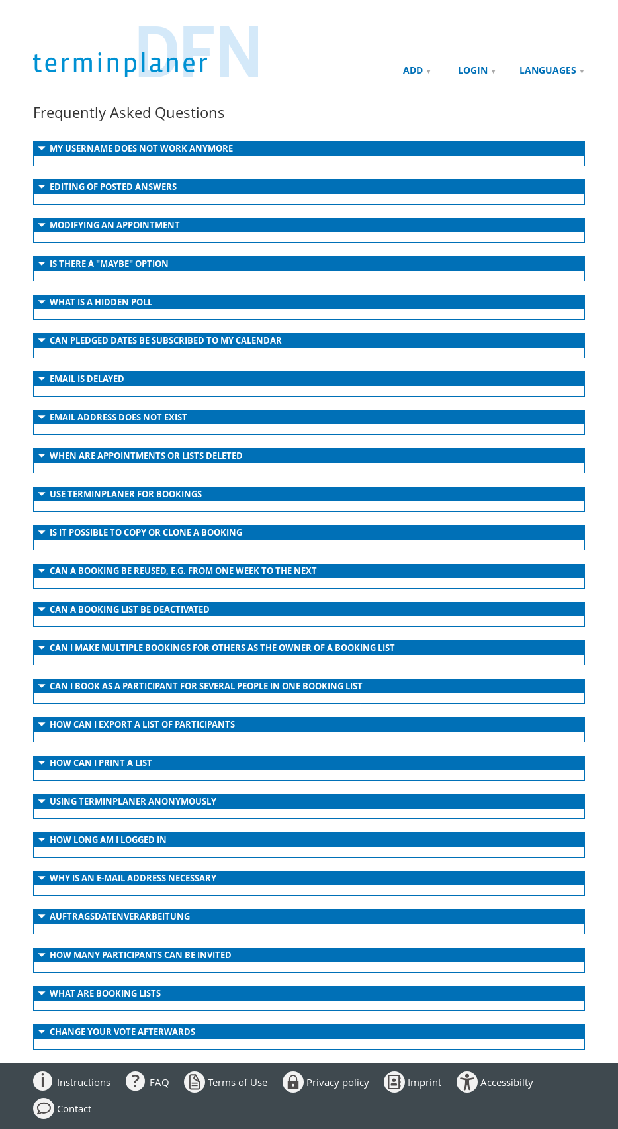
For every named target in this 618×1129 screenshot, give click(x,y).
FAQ (159, 1082)
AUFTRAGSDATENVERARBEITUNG (120, 916)
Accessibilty (506, 1082)
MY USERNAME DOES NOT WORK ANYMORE (141, 148)
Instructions (83, 1082)
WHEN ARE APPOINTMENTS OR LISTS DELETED (146, 456)
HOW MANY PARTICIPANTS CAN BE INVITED (141, 955)
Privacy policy (337, 1082)
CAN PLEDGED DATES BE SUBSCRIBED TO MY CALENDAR (166, 340)
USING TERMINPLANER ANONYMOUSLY (133, 801)
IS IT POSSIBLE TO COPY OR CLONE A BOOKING (146, 532)
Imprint (424, 1082)
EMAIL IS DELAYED (87, 379)
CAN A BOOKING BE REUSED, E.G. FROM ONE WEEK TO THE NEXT (183, 571)
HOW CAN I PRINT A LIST (101, 763)
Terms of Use (237, 1082)
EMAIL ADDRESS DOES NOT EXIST (118, 417)
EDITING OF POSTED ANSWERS (113, 187)
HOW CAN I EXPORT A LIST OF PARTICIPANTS (142, 724)
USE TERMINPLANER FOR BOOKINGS (126, 494)
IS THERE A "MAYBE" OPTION (109, 264)
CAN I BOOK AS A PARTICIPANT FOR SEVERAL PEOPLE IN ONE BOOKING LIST (206, 686)
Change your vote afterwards (122, 1032)
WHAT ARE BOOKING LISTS (105, 993)
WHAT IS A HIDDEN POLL (101, 302)
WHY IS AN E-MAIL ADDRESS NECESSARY (133, 878)
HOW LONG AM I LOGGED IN (108, 840)
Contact (74, 1108)
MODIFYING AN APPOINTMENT (115, 225)
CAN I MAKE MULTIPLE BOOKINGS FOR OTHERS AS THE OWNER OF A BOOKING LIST (222, 648)
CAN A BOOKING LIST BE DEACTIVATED (130, 609)
